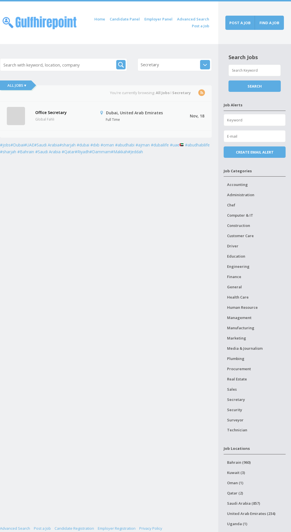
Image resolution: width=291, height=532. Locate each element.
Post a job (240, 22)
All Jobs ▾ (16, 85)
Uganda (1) (237, 523)
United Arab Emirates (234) (251, 513)
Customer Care (240, 235)
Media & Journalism (245, 348)
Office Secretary (51, 112)
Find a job (269, 22)
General (234, 286)
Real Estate (237, 379)
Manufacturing (240, 327)
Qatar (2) (235, 493)
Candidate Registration (74, 528)
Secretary (236, 399)
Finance (234, 276)
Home (99, 19)
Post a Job (200, 25)
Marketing (236, 338)
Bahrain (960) (239, 462)
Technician (237, 429)
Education (236, 256)
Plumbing (235, 358)
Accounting (237, 184)
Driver (232, 246)
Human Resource (242, 307)
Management (239, 317)
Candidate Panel (125, 19)
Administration (240, 194)
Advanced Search (193, 19)
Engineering (238, 266)
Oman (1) (235, 482)
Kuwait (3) (236, 472)
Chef (231, 205)
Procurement (239, 368)
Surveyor (235, 420)
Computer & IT (240, 215)
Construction (238, 225)
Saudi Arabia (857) (243, 503)
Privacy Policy (150, 528)
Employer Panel (158, 19)
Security (234, 409)
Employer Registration (117, 528)
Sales (232, 389)
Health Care (238, 297)
